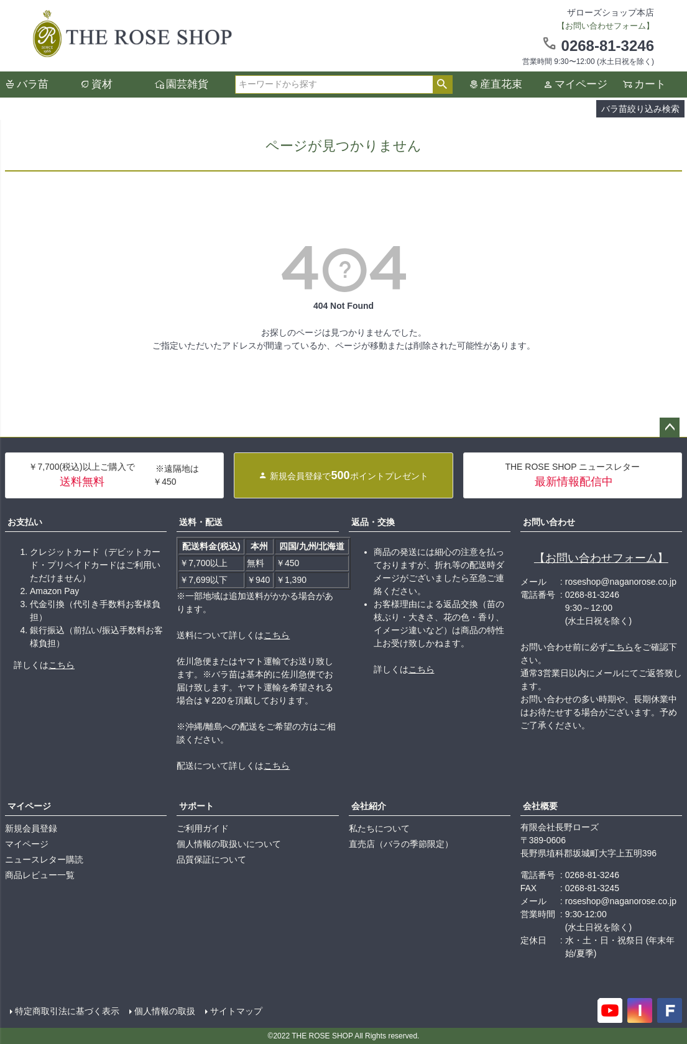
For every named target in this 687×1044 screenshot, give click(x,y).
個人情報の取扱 (164, 1011)
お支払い (24, 522)
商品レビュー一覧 (40, 875)
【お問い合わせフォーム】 (601, 558)
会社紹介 (368, 806)
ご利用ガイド (203, 828)
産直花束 (501, 84)
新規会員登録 (31, 828)
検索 (442, 84)
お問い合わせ (549, 522)
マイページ (581, 84)
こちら (61, 665)
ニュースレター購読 (44, 859)
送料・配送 (201, 522)
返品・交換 (373, 522)
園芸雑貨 (187, 84)
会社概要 (540, 806)
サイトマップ (236, 1011)
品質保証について (211, 859)
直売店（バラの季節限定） (401, 844)
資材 (102, 84)
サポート (196, 806)
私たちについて (379, 828)
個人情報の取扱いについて (229, 844)
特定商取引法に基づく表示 (67, 1011)
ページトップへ (670, 427)
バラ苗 (32, 84)
